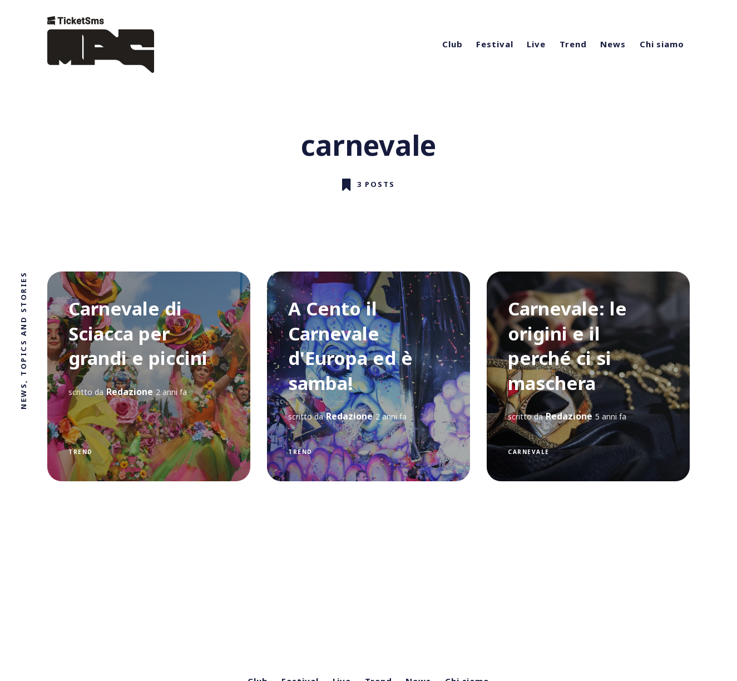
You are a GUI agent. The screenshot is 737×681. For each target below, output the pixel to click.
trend (80, 451)
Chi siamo (662, 44)
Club (452, 44)
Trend (573, 44)
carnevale (529, 451)
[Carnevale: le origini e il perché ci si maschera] (588, 376)
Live (536, 44)
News (613, 44)
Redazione (129, 391)
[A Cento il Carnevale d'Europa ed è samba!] (368, 376)
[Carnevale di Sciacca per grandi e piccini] (148, 376)
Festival (494, 44)
